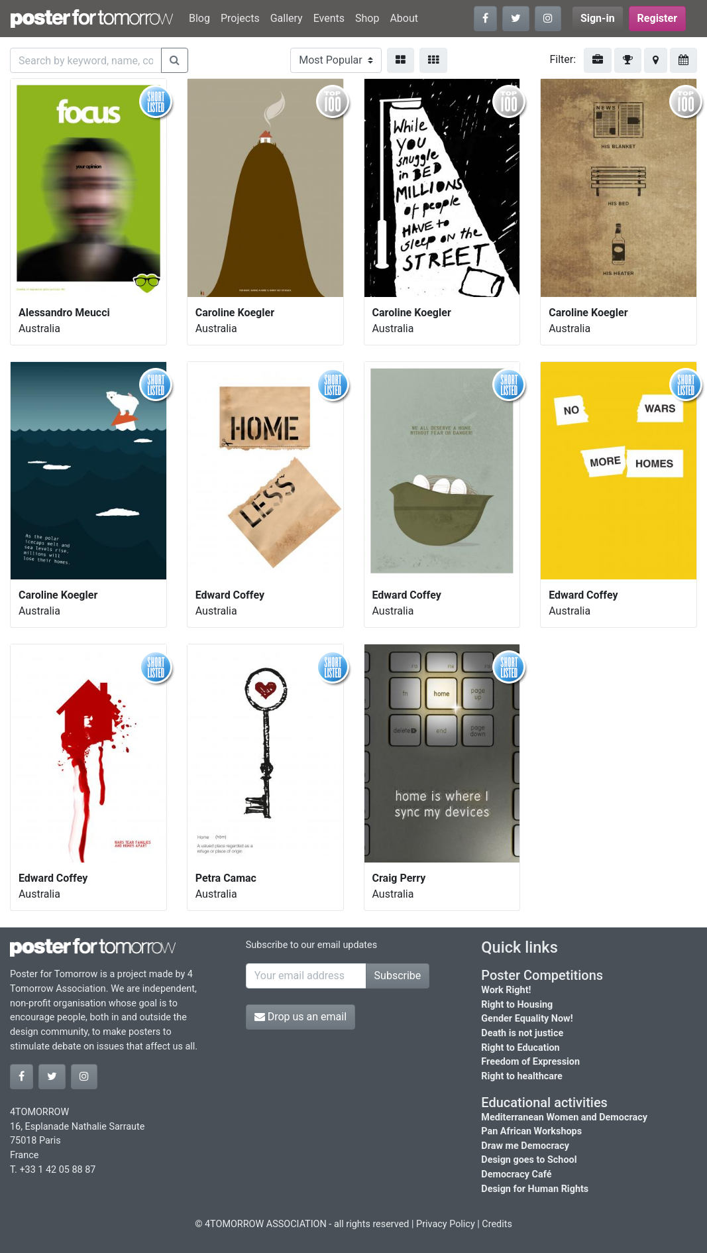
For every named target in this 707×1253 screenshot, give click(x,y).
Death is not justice (522, 1033)
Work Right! (506, 990)
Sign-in (597, 18)
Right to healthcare (522, 1076)
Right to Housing (517, 1004)
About (404, 18)
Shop (367, 18)
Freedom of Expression (530, 1061)
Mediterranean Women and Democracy (564, 1117)
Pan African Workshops (531, 1131)
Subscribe (397, 975)
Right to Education (520, 1047)
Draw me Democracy (525, 1146)
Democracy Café (516, 1174)
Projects (240, 18)
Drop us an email (300, 1016)
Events (329, 18)
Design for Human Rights (534, 1189)
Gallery (286, 18)
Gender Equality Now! (526, 1018)
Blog (199, 18)
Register (657, 18)
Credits (497, 1224)
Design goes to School (528, 1159)
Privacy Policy (445, 1224)
